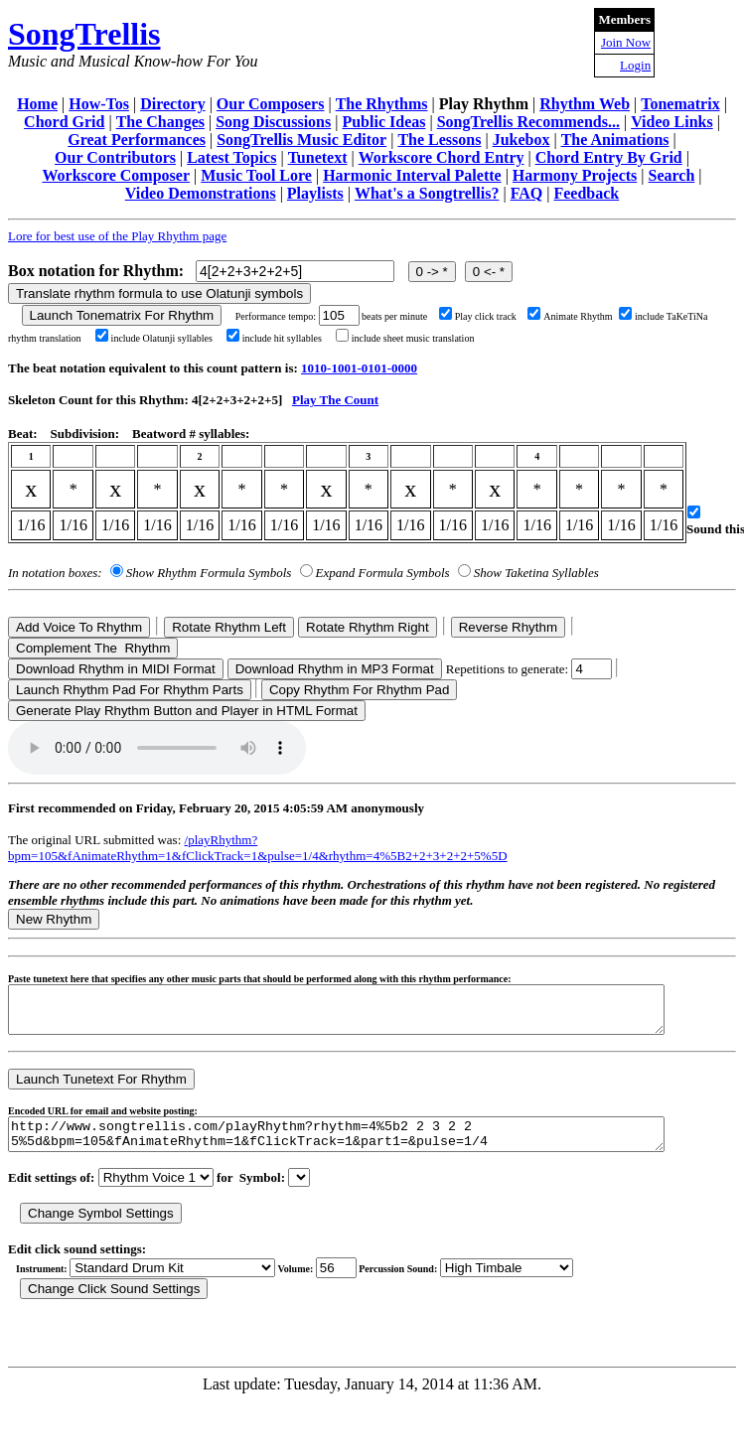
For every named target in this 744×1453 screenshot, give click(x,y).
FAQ (527, 193)
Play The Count (335, 399)
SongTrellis (84, 34)
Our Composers (271, 103)
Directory (172, 103)
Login (635, 65)
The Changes (160, 121)
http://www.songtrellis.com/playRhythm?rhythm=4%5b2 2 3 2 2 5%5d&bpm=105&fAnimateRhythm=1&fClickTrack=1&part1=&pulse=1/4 (376, 1146)
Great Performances (137, 139)
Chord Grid (64, 121)
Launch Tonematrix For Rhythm (122, 315)
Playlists (315, 193)
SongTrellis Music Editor (301, 139)
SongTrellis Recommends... (528, 121)
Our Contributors (115, 157)
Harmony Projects (575, 175)
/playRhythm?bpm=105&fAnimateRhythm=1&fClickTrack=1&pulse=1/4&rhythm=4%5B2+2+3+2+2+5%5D (258, 847)
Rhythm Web (584, 103)
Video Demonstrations (200, 193)
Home (37, 103)
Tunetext (318, 157)
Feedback (586, 193)
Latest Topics (231, 157)
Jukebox (521, 139)
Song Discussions (273, 121)
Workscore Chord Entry (441, 157)
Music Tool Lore (256, 175)
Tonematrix (680, 103)
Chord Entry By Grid (608, 157)
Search (672, 175)
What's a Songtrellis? (427, 193)
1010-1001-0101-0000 (359, 368)
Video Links (672, 121)
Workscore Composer (116, 175)
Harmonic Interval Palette (412, 175)
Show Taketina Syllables (536, 572)
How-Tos (99, 103)
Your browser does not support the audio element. (157, 748)
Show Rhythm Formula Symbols (208, 572)
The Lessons (439, 139)
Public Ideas (383, 121)
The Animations (615, 139)
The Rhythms (382, 103)
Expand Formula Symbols (383, 572)
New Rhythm (53, 919)
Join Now (626, 42)
